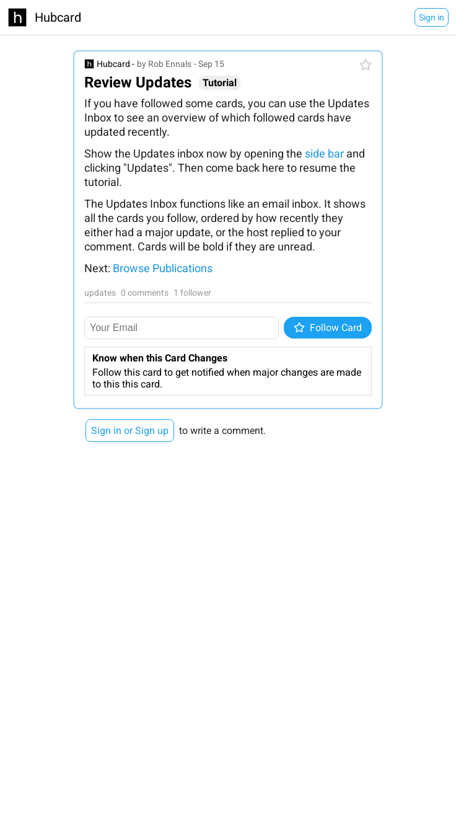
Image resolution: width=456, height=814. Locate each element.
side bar (324, 153)
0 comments (145, 293)
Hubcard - (115, 64)
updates (100, 293)
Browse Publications (163, 268)
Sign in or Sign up (130, 430)
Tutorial (220, 83)
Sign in (431, 17)
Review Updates (137, 82)
